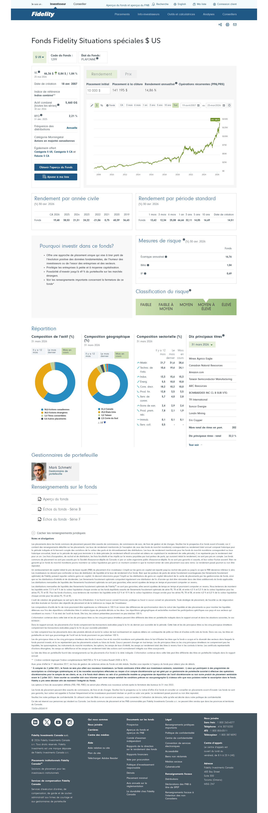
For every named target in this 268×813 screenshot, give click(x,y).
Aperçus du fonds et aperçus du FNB (138, 731)
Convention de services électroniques (178, 745)
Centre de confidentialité (178, 738)
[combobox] (39, 57)
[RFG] (41, 114)
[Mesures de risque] (183, 239)
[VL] (38, 71)
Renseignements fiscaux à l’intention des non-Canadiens (179, 795)
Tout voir (194, 445)
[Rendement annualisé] (176, 82)
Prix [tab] (128, 74)
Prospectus (132, 725)
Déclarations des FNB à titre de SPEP (178, 786)
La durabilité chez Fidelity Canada (141, 793)
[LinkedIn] (35, 722)
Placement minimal (137, 778)
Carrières (93, 730)
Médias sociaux (173, 762)
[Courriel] (235, 24)
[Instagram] (70, 722)
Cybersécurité (172, 767)
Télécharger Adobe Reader (103, 758)
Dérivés (131, 773)
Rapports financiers (137, 754)
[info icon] (97, 58)
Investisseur (58, 4)
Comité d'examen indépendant (136, 740)
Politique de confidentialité (179, 733)
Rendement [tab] (101, 74)
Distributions (171, 779)
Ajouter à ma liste (58, 177)
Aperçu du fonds (55, 499)
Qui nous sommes (98, 719)
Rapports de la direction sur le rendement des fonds (142, 748)
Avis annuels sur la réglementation (137, 785)
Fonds (112, 105)
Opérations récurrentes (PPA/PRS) (201, 84)
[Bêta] (147, 264)
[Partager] (220, 24)
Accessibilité (171, 751)
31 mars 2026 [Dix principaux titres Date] (201, 344)
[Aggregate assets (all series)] (58, 104)
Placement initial (97, 84)
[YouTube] (58, 722)
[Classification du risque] (190, 290)
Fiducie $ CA (41, 156)
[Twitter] (47, 722)
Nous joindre (95, 725)
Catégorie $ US (43, 152)
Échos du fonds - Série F (62, 520)
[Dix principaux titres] (223, 335)
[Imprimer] (227, 24)
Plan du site (94, 753)
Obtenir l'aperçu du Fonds (55, 167)
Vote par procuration (138, 759)
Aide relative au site (99, 748)
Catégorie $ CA (63, 152)
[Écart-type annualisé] (165, 256)
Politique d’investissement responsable (140, 766)
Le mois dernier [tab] (52, 351)
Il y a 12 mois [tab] (37, 351)
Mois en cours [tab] (67, 351)
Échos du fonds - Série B (62, 509)
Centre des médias (98, 735)
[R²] (145, 273)
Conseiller (79, 4)
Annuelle (72, 128)
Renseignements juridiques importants (179, 726)
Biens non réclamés (176, 756)
